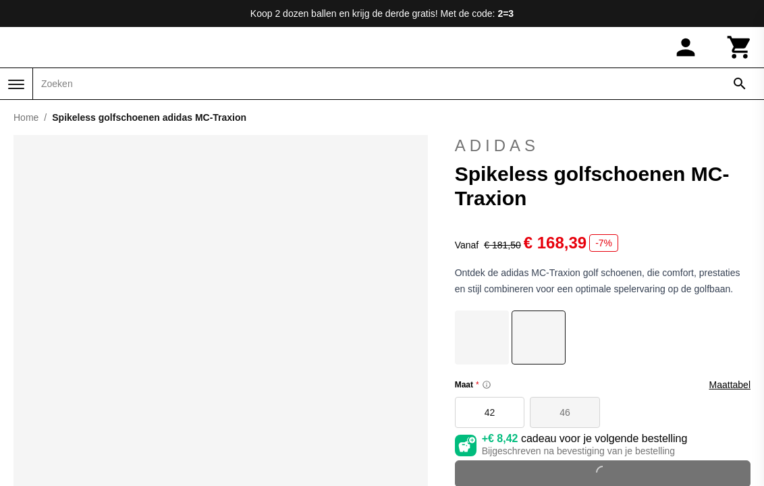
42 (490, 412)
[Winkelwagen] (739, 47)
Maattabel (730, 384)
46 (565, 412)
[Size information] (486, 384)
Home (25, 117)
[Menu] (16, 84)
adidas (603, 146)
